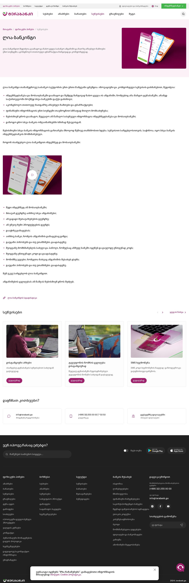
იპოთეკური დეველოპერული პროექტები (17, 517)
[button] (163, 309)
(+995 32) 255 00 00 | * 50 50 (92, 411)
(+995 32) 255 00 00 (160, 485)
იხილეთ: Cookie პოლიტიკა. (66, 574)
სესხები (43, 480)
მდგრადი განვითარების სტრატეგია (131, 506)
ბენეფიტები (82, 495)
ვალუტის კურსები (12, 524)
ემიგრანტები (10, 556)
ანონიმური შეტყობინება (126, 541)
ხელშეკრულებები (11, 543)
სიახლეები (8, 511)
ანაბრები (8, 480)
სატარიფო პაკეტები (50, 506)
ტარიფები (8, 506)
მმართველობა (120, 490)
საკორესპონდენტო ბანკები (127, 500)
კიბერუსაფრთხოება (123, 516)
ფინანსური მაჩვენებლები (126, 495)
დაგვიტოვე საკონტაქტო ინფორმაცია (16, 550)
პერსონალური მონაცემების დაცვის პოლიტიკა (17, 536)
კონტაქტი (8, 529)
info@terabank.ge (24, 411)
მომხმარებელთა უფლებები (127, 526)
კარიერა (117, 536)
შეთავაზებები (84, 490)
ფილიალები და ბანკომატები (127, 531)
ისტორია (118, 480)
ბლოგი (116, 521)
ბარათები (8, 485)
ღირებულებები (120, 485)
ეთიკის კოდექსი (122, 511)
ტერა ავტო (8, 500)
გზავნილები (9, 495)
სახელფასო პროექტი (50, 495)
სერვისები (8, 490)
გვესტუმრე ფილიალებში (152, 411)
